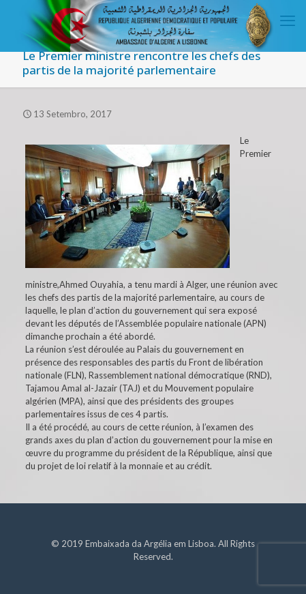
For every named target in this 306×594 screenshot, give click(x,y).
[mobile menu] (287, 20)
